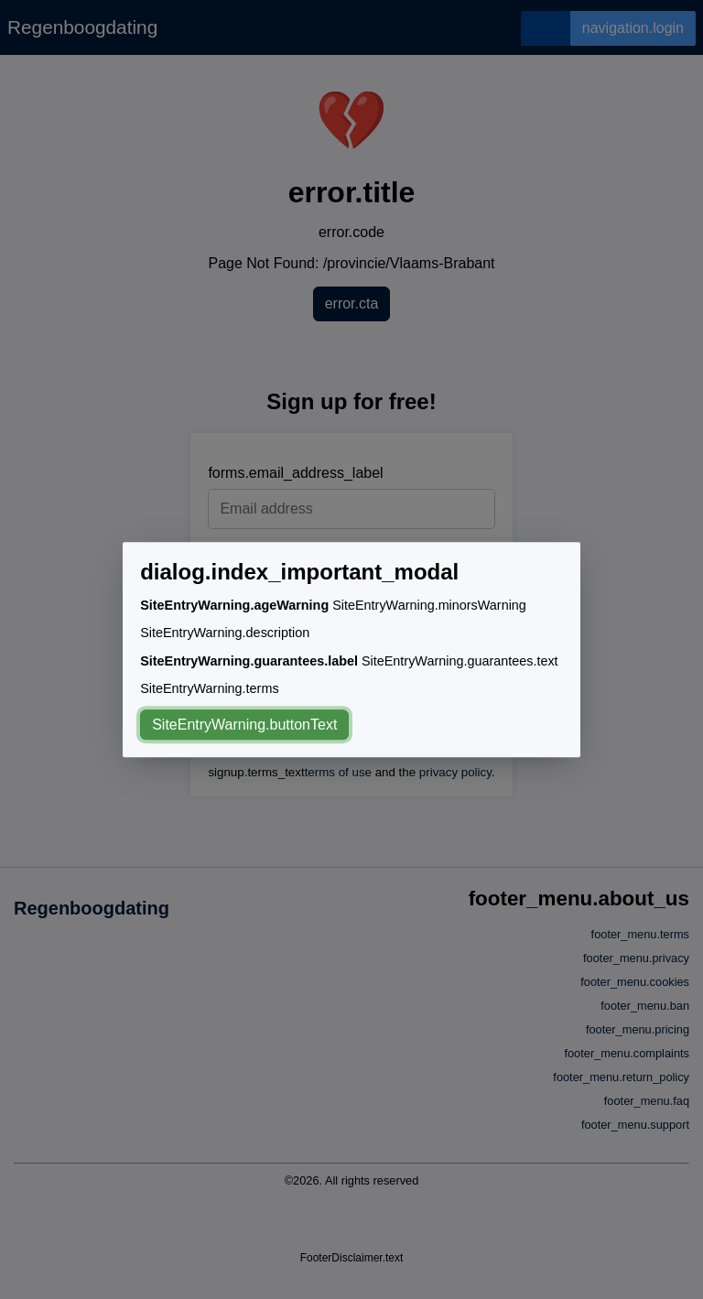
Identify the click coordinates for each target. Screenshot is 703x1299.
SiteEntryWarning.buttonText (244, 724)
